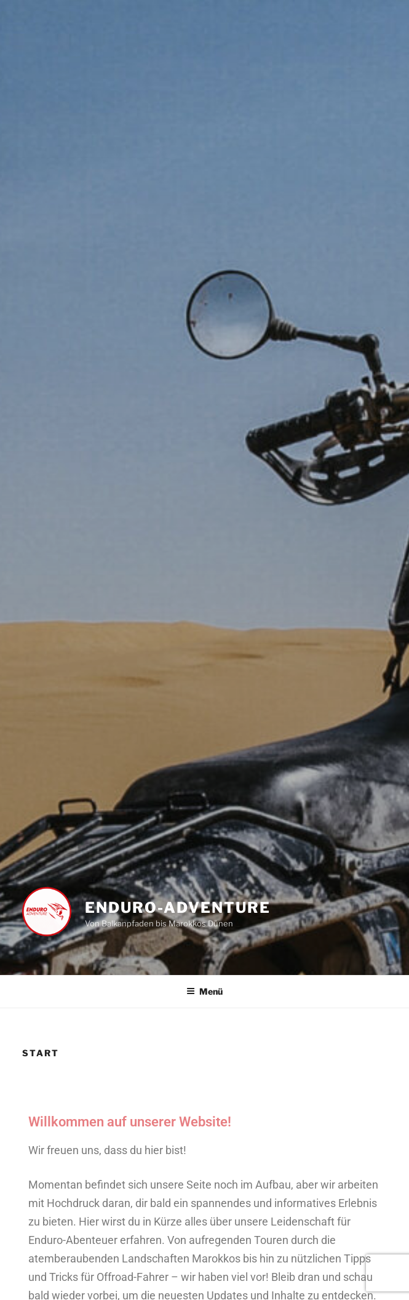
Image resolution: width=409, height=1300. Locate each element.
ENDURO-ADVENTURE (178, 908)
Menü (204, 991)
